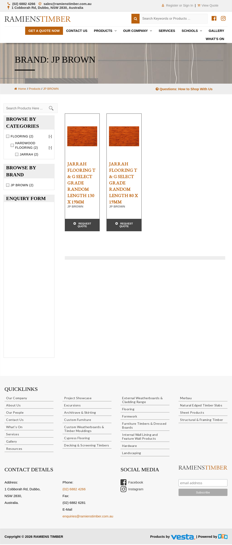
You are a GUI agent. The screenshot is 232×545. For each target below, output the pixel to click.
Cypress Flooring (77, 439)
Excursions (72, 406)
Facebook (132, 483)
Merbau (186, 399)
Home (20, 89)
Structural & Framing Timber (201, 420)
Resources (14, 449)
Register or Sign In (174, 5)
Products (98, 31)
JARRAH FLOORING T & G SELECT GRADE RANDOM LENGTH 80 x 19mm (123, 184)
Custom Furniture (77, 420)
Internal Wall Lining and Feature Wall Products (140, 437)
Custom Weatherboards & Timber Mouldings (84, 429)
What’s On (214, 39)
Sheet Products (192, 413)
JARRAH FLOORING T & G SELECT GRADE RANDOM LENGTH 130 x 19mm (81, 184)
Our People (15, 413)
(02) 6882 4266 (74, 490)
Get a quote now (37, 31)
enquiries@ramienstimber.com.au (88, 517)
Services (164, 31)
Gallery (216, 31)
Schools (188, 31)
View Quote (207, 5)
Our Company (132, 31)
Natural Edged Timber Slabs (201, 406)
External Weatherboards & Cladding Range (142, 400)
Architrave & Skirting (80, 413)
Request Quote (84, 226)
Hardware (129, 446)
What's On (14, 427)
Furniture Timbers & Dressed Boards (144, 426)
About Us (13, 406)
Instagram (132, 489)
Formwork (129, 417)
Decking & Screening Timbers (86, 446)
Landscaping (131, 453)
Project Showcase (78, 399)
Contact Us (71, 31)
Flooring (128, 410)
